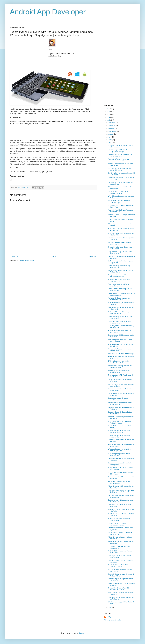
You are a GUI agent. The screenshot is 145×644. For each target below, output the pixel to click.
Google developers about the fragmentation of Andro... (117, 276)
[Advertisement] (28, 54)
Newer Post (14, 257)
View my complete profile (112, 620)
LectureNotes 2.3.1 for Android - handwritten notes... (118, 192)
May (110, 143)
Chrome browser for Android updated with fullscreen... (120, 187)
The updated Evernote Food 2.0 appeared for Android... (118, 589)
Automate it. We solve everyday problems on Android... (118, 160)
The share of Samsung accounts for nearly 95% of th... (119, 366)
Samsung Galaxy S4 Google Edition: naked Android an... (120, 413)
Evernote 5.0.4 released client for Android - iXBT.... (119, 519)
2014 (108, 117)
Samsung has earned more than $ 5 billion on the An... (120, 155)
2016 (108, 111)
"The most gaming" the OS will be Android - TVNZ (119, 454)
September (112, 131)
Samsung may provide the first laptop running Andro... (120, 464)
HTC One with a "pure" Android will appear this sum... (119, 169)
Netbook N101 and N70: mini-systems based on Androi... (120, 313)
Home (54, 257)
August (111, 134)
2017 (108, 109)
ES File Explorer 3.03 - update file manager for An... (119, 482)
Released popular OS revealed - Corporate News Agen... (118, 150)
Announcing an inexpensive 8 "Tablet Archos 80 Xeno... (120, 340)
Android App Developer (48, 12)
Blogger (81, 633)
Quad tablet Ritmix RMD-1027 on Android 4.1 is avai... (119, 566)
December (112, 123)
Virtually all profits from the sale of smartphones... (119, 371)
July (110, 137)
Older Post (92, 257)
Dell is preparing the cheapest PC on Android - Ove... (120, 317)
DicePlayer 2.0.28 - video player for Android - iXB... (119, 556)
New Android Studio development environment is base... (119, 299)
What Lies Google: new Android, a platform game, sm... (119, 450)
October (111, 128)
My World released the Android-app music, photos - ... (119, 243)
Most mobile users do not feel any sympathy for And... (119, 285)
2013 (108, 120)
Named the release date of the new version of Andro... (119, 322)
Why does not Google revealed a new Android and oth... (120, 252)
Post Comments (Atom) (26, 260)
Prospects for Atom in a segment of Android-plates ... (119, 350)
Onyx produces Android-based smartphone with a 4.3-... (118, 399)
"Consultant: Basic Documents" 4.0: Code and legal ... (119, 201)
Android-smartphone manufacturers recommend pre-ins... (119, 431)
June (110, 140)
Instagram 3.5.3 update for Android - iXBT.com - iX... (120, 533)
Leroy (109, 617)
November (112, 125)
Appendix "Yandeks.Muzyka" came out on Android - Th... (120, 211)
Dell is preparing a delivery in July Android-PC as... (119, 266)
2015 (108, 114)
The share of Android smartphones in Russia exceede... (120, 403)
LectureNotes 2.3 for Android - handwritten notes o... (118, 524)
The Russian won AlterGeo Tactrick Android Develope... (119, 422)
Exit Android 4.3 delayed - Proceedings (121, 353)
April (110, 607)
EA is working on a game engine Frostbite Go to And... (118, 362)
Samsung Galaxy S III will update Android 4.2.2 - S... (119, 280)
